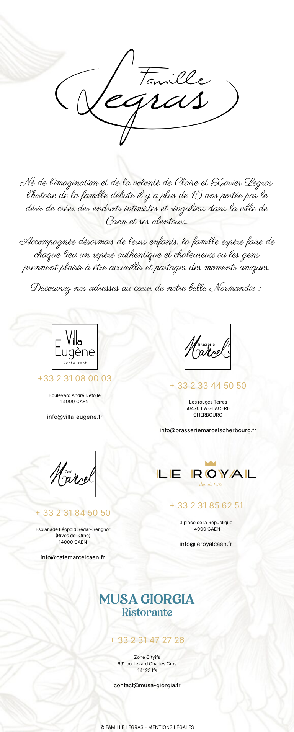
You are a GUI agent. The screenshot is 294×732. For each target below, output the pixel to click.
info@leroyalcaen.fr (206, 543)
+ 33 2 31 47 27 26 (147, 640)
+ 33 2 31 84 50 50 (73, 513)
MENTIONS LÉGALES (171, 727)
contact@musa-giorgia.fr (147, 685)
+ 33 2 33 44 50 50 (208, 386)
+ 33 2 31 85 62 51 (206, 505)
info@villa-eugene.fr (75, 416)
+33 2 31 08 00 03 (75, 378)
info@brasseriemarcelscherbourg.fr (208, 430)
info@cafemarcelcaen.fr (73, 557)
